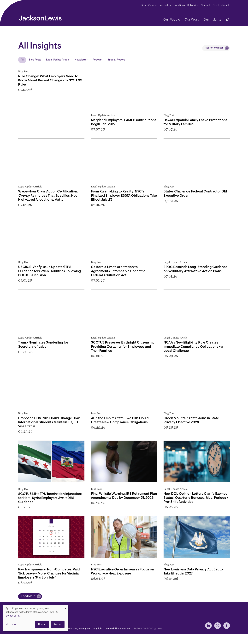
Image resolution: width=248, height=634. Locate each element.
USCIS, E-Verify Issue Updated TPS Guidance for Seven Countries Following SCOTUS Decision (49, 271)
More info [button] (11, 624)
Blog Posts (35, 60)
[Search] (226, 20)
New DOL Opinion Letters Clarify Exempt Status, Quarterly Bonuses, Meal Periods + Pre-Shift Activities (196, 498)
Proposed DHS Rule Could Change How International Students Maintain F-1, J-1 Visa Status (49, 422)
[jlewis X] (217, 625)
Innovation (165, 5)
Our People (171, 19)
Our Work (192, 19)
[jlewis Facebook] (226, 625)
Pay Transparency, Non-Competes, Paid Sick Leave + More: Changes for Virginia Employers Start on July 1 (49, 573)
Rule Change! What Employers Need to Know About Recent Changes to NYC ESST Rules (51, 80)
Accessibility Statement (117, 628)
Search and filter (214, 48)
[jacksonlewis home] (40, 17)
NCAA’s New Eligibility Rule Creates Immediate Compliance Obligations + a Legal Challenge (193, 346)
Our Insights (212, 19)
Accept (57, 624)
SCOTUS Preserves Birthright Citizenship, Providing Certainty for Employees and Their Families (123, 346)
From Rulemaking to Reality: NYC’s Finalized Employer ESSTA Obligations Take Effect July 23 (124, 195)
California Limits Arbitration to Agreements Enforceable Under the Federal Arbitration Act (118, 271)
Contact (205, 5)
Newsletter (81, 60)
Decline (42, 624)
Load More (28, 596)
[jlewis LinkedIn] (208, 625)
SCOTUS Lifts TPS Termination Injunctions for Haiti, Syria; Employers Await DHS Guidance (50, 498)
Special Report (116, 60)
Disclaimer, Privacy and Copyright (84, 628)
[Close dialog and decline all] (65, 607)
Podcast (97, 60)
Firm (143, 5)
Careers (152, 5)
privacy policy (13, 616)
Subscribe (193, 5)
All (22, 60)
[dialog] (35, 618)
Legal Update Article (58, 60)
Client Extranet (221, 5)
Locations (179, 5)
